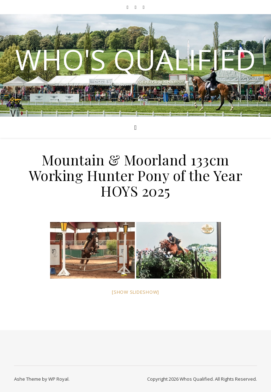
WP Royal (58, 379)
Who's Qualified (135, 59)
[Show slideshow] (135, 292)
